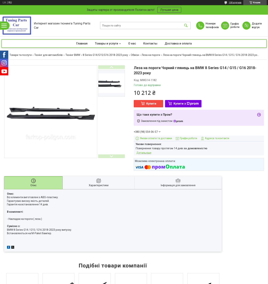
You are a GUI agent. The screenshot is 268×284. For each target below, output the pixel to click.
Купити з (186, 103)
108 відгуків (235, 2)
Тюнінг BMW (72, 54)
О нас (132, 43)
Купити (151, 103)
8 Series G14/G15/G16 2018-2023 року (105, 54)
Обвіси (135, 54)
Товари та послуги (20, 54)
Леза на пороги (150, 54)
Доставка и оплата (178, 43)
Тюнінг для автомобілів (48, 54)
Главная (81, 43)
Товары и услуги (106, 43)
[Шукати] (185, 25)
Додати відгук (257, 25)
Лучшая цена (169, 10)
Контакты (150, 43)
